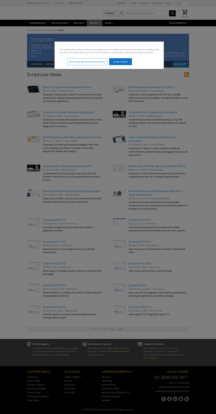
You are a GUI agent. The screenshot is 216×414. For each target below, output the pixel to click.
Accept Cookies (120, 61)
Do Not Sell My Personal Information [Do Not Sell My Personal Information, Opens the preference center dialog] (87, 61)
